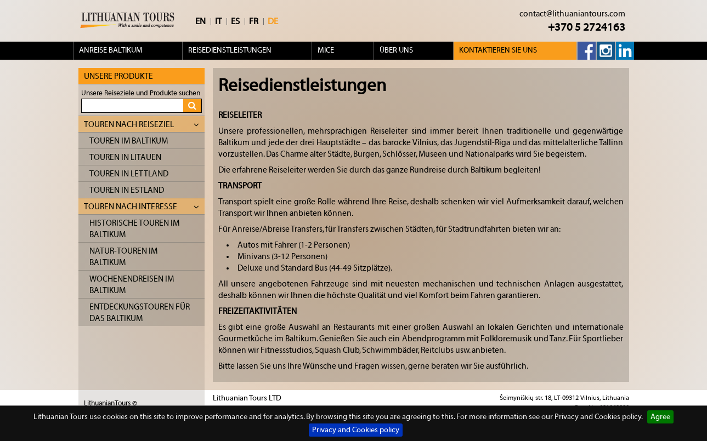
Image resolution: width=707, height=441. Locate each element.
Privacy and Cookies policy (355, 430)
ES (235, 21)
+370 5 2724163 (586, 27)
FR (253, 21)
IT (218, 21)
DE (273, 21)
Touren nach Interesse (141, 207)
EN (200, 21)
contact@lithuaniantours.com (572, 14)
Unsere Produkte (118, 76)
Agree (660, 417)
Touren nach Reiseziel (141, 124)
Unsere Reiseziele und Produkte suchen (140, 93)
